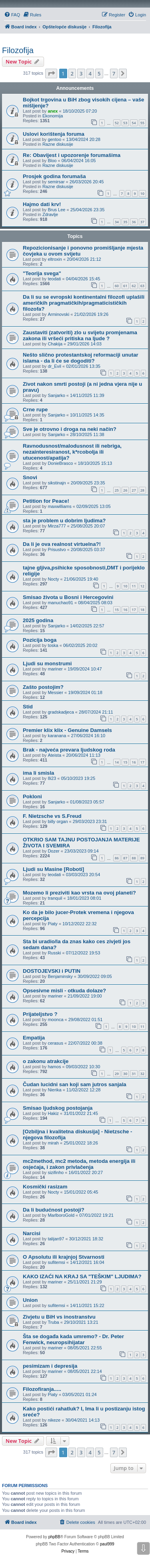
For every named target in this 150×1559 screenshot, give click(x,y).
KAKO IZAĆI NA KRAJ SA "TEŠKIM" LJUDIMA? (82, 1276)
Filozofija (18, 50)
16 (125, 609)
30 (125, 1073)
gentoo (54, 139)
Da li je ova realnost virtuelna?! (62, 544)
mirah (53, 1142)
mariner (55, 668)
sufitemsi (56, 1262)
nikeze (54, 1420)
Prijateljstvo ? (40, 1014)
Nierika (54, 1089)
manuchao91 (60, 602)
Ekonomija (52, 115)
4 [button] (90, 73)
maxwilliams (59, 506)
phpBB (54, 1537)
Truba (53, 1322)
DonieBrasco (60, 463)
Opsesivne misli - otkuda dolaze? (64, 991)
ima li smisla (38, 773)
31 (134, 1073)
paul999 (107, 1544)
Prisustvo (57, 549)
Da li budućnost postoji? (53, 1210)
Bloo (52, 160)
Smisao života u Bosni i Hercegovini (68, 597)
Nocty (53, 579)
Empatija (34, 1038)
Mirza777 (57, 526)
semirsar (56, 181)
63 (142, 285)
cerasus (55, 1043)
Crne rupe (35, 410)
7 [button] (113, 73)
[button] (51, 73)
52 (117, 122)
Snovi (30, 477)
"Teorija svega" (42, 273)
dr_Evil (54, 366)
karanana (57, 735)
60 (117, 285)
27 (134, 490)
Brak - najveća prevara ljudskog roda (69, 750)
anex (53, 111)
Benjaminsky (60, 976)
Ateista (54, 755)
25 (117, 490)
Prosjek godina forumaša (54, 176)
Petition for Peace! (46, 501)
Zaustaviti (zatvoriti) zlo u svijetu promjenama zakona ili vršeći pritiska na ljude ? (80, 335)
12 (142, 586)
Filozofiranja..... (42, 1389)
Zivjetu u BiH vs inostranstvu (59, 1317)
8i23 (52, 778)
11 (134, 586)
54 (134, 122)
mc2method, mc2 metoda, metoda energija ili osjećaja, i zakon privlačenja (79, 1164)
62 (134, 285)
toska (53, 645)
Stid (28, 707)
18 (142, 609)
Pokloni (32, 796)
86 (117, 858)
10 (142, 193)
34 (117, 221)
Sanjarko (56, 395)
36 (134, 221)
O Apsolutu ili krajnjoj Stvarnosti (63, 1257)
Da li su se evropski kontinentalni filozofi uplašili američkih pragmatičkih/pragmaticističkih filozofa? (83, 303)
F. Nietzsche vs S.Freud (52, 816)
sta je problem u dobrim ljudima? (64, 521)
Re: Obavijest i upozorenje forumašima (71, 155)
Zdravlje (50, 214)
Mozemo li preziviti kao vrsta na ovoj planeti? (79, 893)
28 (142, 490)
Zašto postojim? (43, 687)
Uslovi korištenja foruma (53, 134)
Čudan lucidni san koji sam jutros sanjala (74, 1084)
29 (117, 1073)
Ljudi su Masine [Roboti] (53, 869)
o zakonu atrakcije (45, 1061)
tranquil (55, 898)
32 (142, 1073)
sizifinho (56, 1172)
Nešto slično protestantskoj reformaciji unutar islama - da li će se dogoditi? (80, 358)
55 (142, 122)
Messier (55, 692)
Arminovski (58, 314)
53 (125, 122)
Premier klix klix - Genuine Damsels (67, 730)
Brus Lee (56, 209)
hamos (54, 1066)
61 (125, 285)
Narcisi (31, 1233)
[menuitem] (12, 15)
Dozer (53, 851)
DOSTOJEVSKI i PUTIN (51, 971)
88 (134, 858)
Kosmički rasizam (45, 1187)
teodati (54, 278)
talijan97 (56, 1238)
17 (134, 609)
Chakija (55, 343)
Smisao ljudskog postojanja (57, 1108)
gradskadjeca (61, 712)
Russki (54, 952)
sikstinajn (57, 482)
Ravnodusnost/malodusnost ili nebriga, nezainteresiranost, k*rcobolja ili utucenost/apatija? (72, 452)
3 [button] (81, 73)
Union (30, 1300)
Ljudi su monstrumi (47, 663)
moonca (55, 1019)
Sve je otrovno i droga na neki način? (69, 429)
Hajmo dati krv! (42, 204)
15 (117, 609)
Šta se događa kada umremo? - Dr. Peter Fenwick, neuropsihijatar (73, 1339)
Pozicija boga (39, 640)
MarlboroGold (61, 1215)
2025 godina (38, 620)
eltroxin (55, 259)
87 (125, 858)
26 (125, 490)
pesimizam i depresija (50, 1366)
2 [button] (72, 73)
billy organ (58, 821)
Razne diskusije (57, 144)
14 (117, 762)
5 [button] (99, 73)
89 (142, 858)
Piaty (52, 923)
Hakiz (53, 1113)
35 (125, 221)
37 (142, 221)
